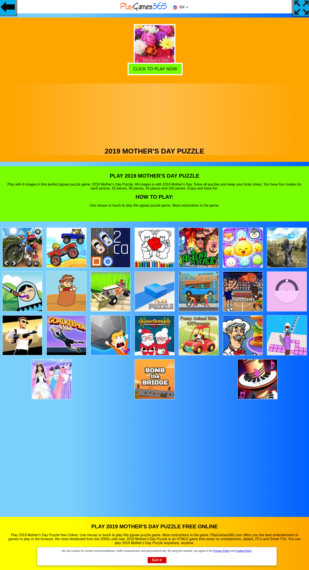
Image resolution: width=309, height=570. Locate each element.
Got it (157, 560)
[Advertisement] (154, 114)
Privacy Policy (221, 550)
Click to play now (154, 68)
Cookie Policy (244, 550)
